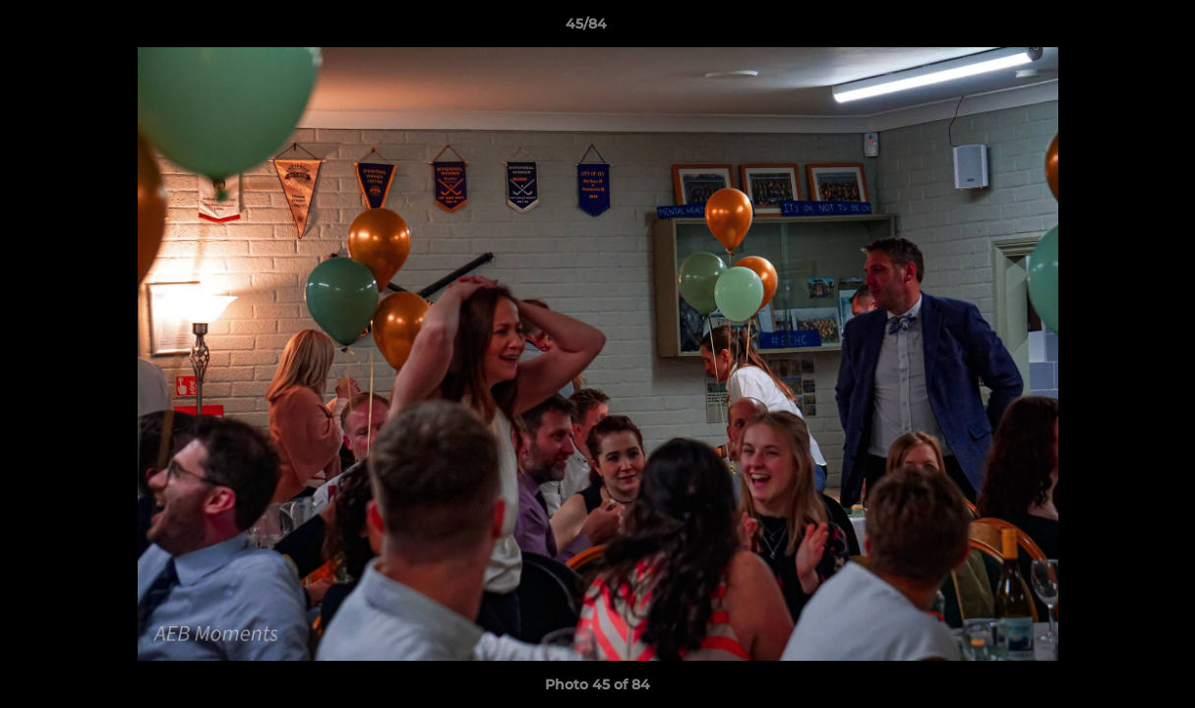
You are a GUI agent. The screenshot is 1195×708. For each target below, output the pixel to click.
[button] (1112, 28)
